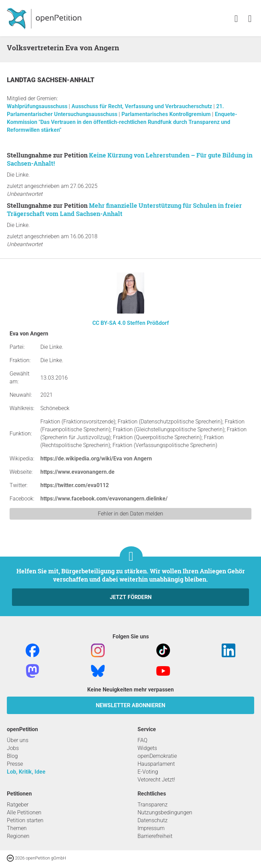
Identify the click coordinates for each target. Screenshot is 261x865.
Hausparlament (156, 764)
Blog (12, 756)
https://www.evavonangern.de (77, 472)
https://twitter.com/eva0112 (74, 485)
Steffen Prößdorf (148, 323)
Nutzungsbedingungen (165, 812)
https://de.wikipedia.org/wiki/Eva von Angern (96, 458)
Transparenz (153, 804)
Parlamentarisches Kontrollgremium (166, 114)
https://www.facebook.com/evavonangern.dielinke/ (104, 498)
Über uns (17, 740)
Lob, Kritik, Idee (26, 771)
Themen (17, 828)
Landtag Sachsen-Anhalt (50, 80)
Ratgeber (17, 804)
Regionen (18, 836)
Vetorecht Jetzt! (156, 779)
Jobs (13, 748)
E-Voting (148, 771)
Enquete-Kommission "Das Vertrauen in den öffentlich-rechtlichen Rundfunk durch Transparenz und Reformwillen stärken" (122, 122)
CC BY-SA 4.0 (109, 323)
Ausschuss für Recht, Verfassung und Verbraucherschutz (142, 106)
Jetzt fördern (131, 597)
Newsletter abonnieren (130, 705)
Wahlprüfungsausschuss (38, 106)
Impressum (151, 828)
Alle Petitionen (24, 812)
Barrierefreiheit (155, 836)
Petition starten (25, 820)
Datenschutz (153, 820)
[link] (250, 19)
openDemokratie (157, 756)
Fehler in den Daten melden (130, 513)
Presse (15, 764)
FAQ (142, 740)
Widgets (147, 748)
